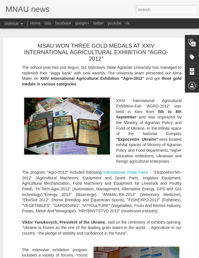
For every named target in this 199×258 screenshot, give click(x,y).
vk (128, 23)
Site (48, 23)
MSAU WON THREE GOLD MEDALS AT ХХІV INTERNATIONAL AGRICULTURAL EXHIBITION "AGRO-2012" (96, 52)
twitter (98, 23)
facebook (63, 23)
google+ (82, 23)
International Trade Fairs (125, 172)
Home (35, 23)
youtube (115, 23)
